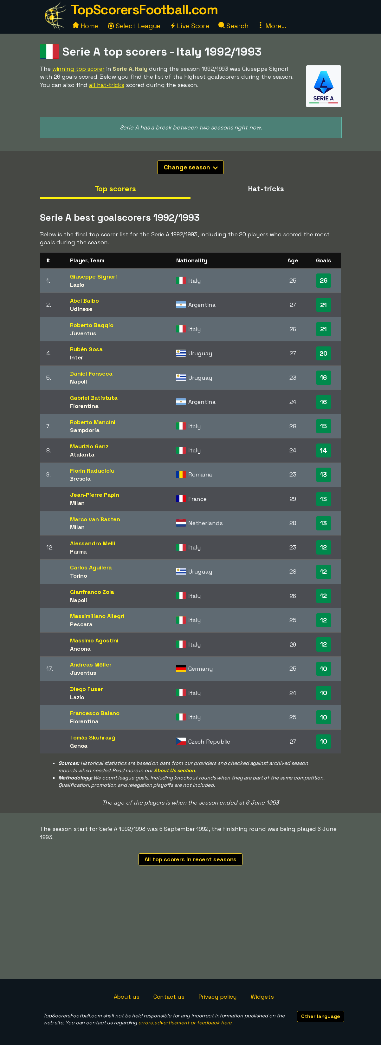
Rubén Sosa (86, 349)
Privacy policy (217, 996)
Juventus (83, 333)
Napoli (78, 381)
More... (271, 26)
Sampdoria (85, 430)
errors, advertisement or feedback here (184, 1022)
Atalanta (82, 454)
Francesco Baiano (94, 713)
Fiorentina (84, 406)
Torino (78, 575)
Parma (78, 551)
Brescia (80, 478)
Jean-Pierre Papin (94, 494)
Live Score (189, 26)
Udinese (81, 308)
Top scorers (115, 189)
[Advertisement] (190, 931)
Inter (76, 357)
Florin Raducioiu (92, 470)
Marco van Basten (95, 519)
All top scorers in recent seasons (191, 859)
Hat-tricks (266, 189)
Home (86, 26)
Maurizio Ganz (89, 446)
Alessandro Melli (92, 543)
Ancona (80, 648)
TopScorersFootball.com (144, 9)
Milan (77, 503)
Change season (191, 167)
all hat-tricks (106, 85)
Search (233, 26)
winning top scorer (78, 68)
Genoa (79, 745)
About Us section (174, 770)
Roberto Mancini (93, 422)
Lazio (77, 284)
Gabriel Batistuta (94, 397)
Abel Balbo (84, 300)
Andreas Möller (91, 664)
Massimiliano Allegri (97, 616)
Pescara (81, 624)
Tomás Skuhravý (92, 737)
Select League (134, 26)
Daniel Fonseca (91, 373)
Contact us (168, 996)
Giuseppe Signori (93, 276)
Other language (320, 1016)
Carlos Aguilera (91, 567)
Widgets (262, 996)
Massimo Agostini (94, 640)
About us (126, 996)
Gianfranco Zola (92, 591)
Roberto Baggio (91, 325)
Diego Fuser (86, 689)
